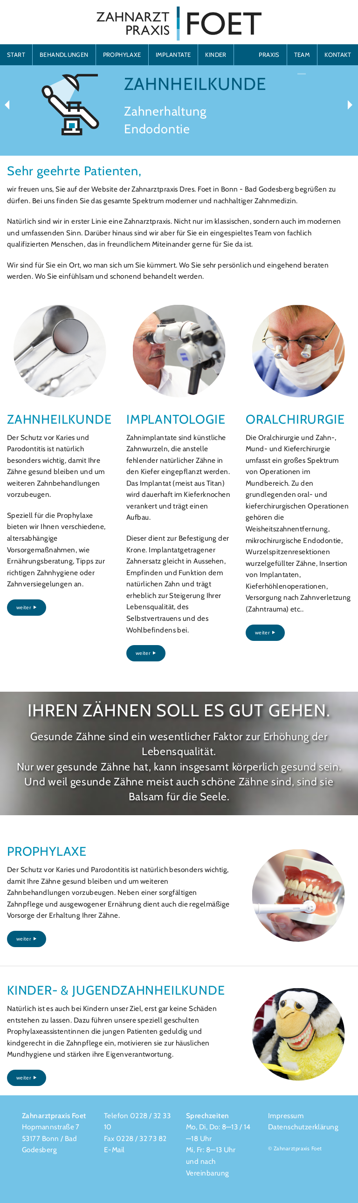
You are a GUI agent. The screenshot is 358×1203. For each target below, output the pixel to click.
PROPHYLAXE (122, 54)
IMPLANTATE (173, 54)
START (16, 54)
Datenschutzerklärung (303, 1126)
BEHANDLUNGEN (64, 54)
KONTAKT (337, 54)
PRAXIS (269, 54)
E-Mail (114, 1149)
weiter (26, 607)
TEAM (302, 54)
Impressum (285, 1115)
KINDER (215, 54)
